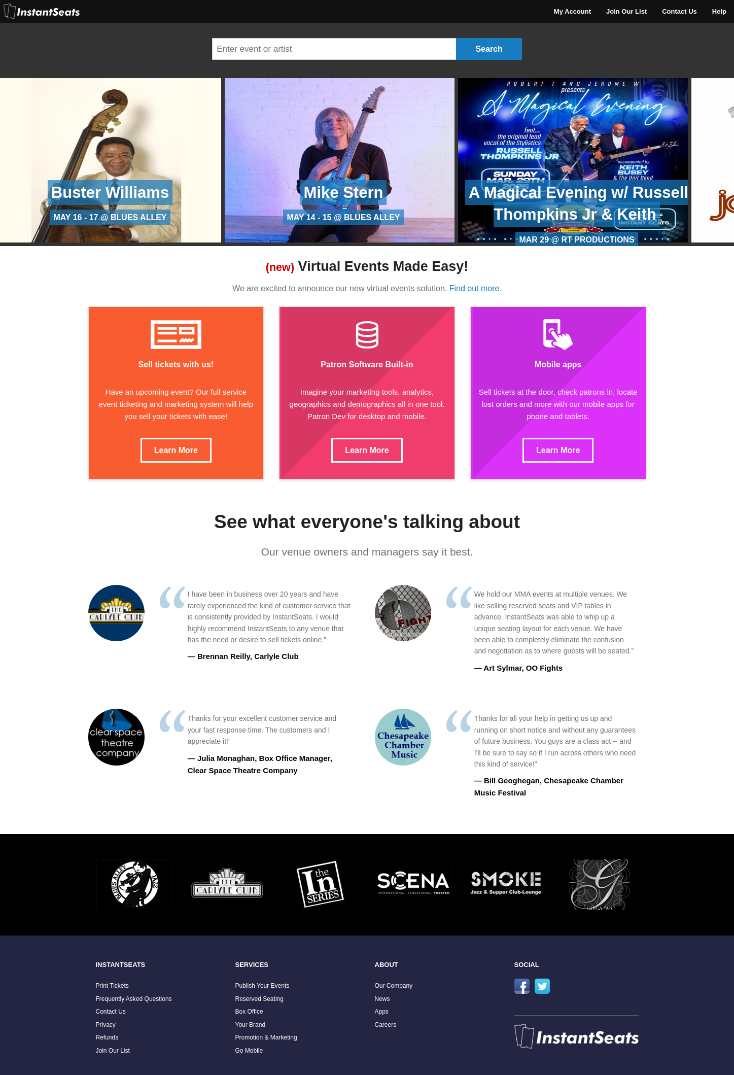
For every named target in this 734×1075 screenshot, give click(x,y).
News (382, 998)
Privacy (106, 1024)
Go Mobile (249, 1050)
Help (719, 11)
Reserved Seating (259, 998)
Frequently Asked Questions (134, 998)
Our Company (394, 985)
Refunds (107, 1037)
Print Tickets (112, 985)
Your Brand (250, 1024)
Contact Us (679, 11)
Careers (386, 1024)
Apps (382, 1011)
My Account (572, 11)
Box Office (249, 1011)
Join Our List (626, 11)
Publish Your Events (262, 985)
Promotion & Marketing (266, 1037)
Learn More (176, 450)
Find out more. (475, 288)
